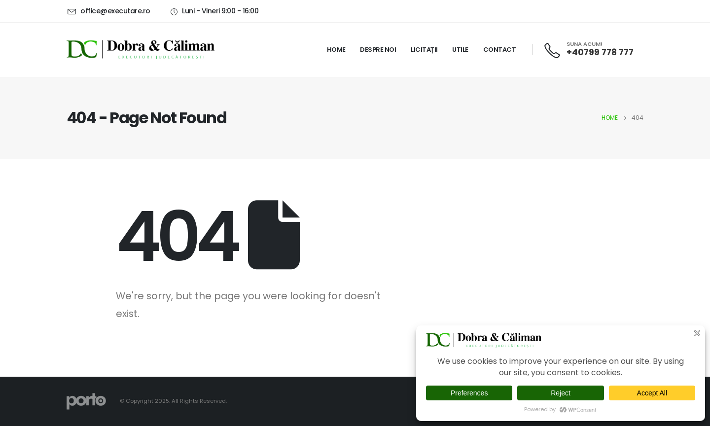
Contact (499, 49)
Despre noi (378, 49)
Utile (460, 49)
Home (336, 49)
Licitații (424, 49)
